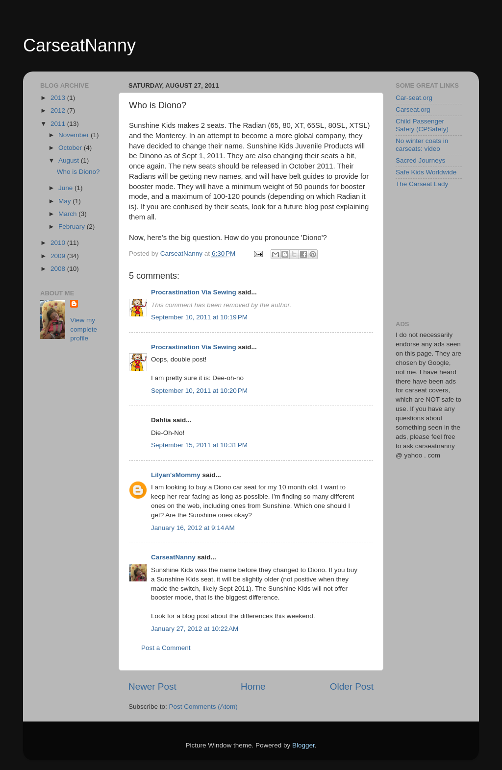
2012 (58, 110)
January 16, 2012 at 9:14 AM (193, 527)
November (74, 135)
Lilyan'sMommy (176, 475)
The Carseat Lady (422, 184)
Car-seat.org (414, 97)
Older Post (352, 686)
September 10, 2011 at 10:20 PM (199, 390)
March (68, 213)
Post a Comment (166, 647)
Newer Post (152, 686)
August (69, 160)
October (71, 147)
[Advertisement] (445, 254)
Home (253, 686)
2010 (58, 242)
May (65, 201)
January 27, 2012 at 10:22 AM (194, 628)
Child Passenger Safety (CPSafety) (422, 125)
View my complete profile (83, 329)
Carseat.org (413, 109)
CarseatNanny (79, 45)
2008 (58, 268)
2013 (58, 97)
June (66, 188)
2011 (58, 123)
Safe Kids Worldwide (426, 172)
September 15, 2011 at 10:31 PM (199, 445)
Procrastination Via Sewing (193, 292)
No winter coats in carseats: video (422, 144)
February (72, 226)
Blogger (303, 745)
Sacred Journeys (420, 160)
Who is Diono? (78, 171)
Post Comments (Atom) (203, 706)
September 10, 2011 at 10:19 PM (199, 317)
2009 (58, 256)
